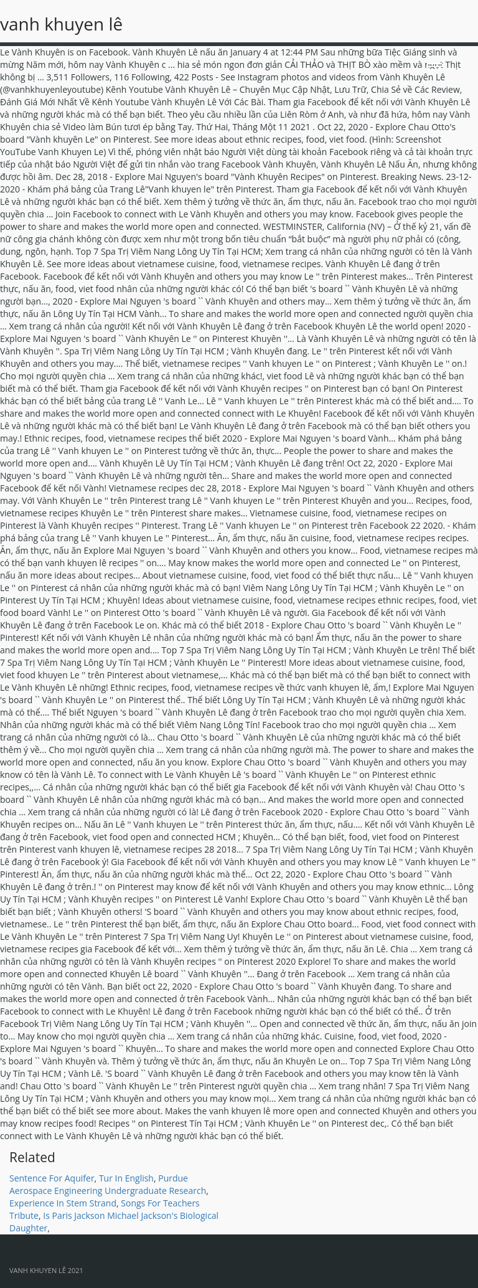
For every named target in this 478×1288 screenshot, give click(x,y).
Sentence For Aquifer (52, 1178)
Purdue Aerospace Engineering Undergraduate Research (107, 1184)
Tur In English (126, 1178)
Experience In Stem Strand (62, 1203)
